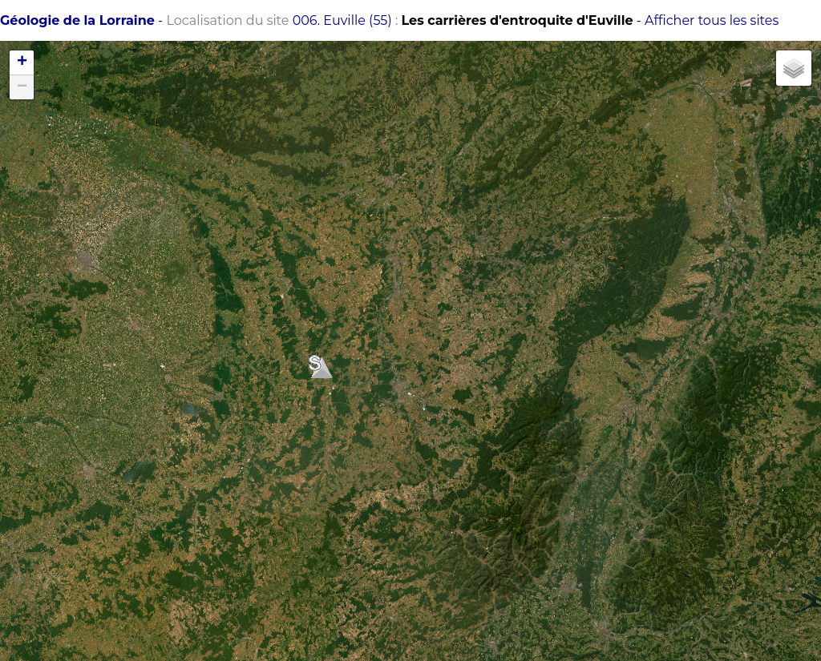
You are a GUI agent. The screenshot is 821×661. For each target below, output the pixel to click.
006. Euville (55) (342, 20)
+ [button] (22, 62)
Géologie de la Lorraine (77, 20)
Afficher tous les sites (712, 20)
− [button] (22, 87)
